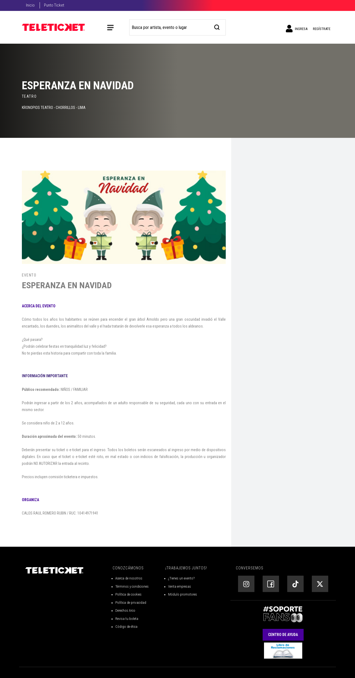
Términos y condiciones (132, 586)
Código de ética (126, 627)
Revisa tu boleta (126, 619)
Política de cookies (128, 594)
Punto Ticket (54, 5)
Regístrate (321, 29)
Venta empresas (179, 586)
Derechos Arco (125, 610)
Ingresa (296, 28)
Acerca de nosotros (128, 578)
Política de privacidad (130, 602)
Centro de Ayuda (283, 634)
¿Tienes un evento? (181, 578)
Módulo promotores (182, 594)
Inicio (30, 5)
